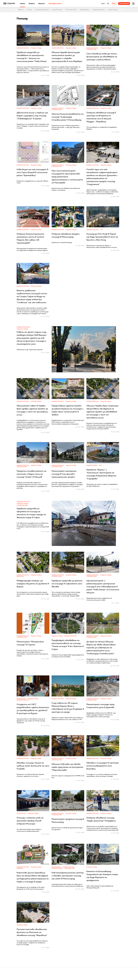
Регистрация (124, 3)
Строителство (71, 9)
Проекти (32, 3)
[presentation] (15, 10)
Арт (101, 229)
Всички (29, 9)
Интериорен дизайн (42, 9)
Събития (20, 868)
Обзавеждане (84, 9)
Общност (41, 3)
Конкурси (20, 576)
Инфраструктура (98, 9)
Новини (22, 3)
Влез (113, 3)
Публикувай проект (55, 3)
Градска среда (112, 9)
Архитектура (57, 9)
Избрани (21, 9)
